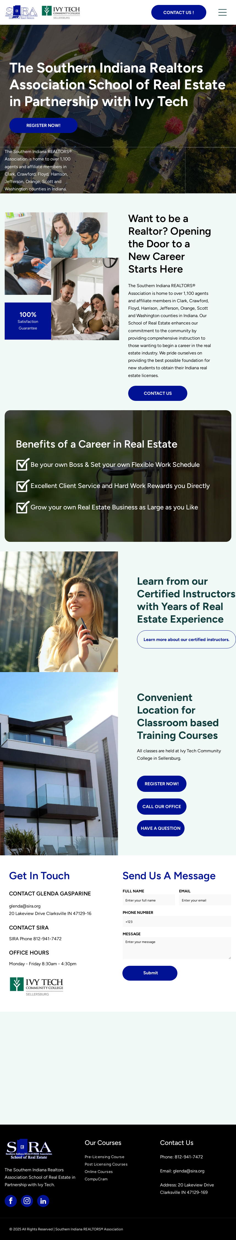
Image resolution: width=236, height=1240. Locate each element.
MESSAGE (132, 934)
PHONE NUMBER (138, 912)
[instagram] (27, 1201)
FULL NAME (133, 891)
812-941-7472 (47, 938)
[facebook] (11, 1201)
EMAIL (185, 891)
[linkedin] (43, 1201)
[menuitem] (118, 1157)
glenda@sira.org (24, 906)
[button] (222, 12)
